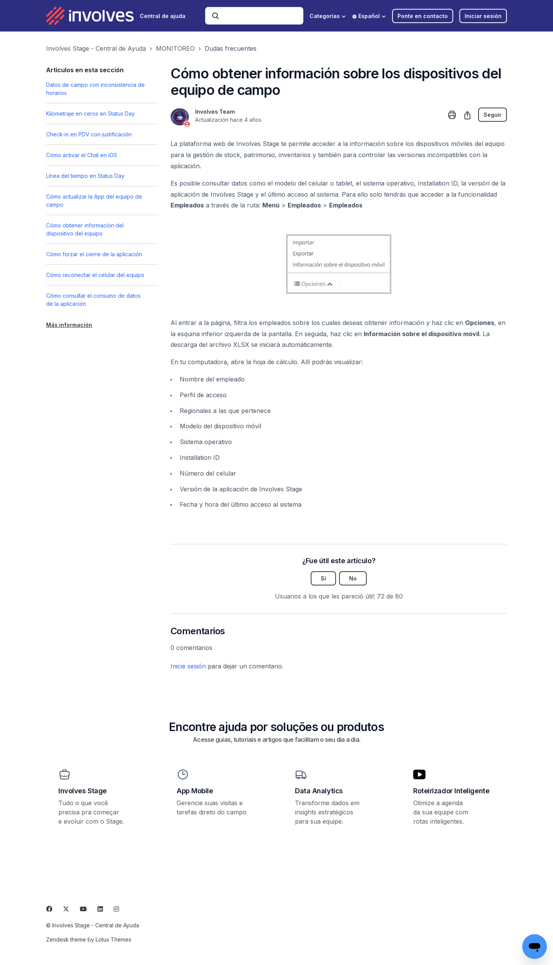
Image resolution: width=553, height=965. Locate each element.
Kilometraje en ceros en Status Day (90, 113)
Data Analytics (319, 791)
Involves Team (215, 111)
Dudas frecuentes (231, 48)
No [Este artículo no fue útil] (353, 578)
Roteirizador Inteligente (451, 791)
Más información (69, 325)
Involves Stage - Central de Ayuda (96, 48)
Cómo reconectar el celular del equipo (95, 275)
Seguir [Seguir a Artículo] (492, 114)
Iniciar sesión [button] (483, 16)
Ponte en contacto (422, 16)
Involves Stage (82, 791)
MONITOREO (175, 48)
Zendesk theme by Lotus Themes (88, 939)
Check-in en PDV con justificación (89, 134)
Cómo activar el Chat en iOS (81, 155)
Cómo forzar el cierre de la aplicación (94, 254)
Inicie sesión (188, 666)
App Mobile (195, 791)
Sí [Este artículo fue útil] (323, 578)
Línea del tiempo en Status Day (85, 175)
